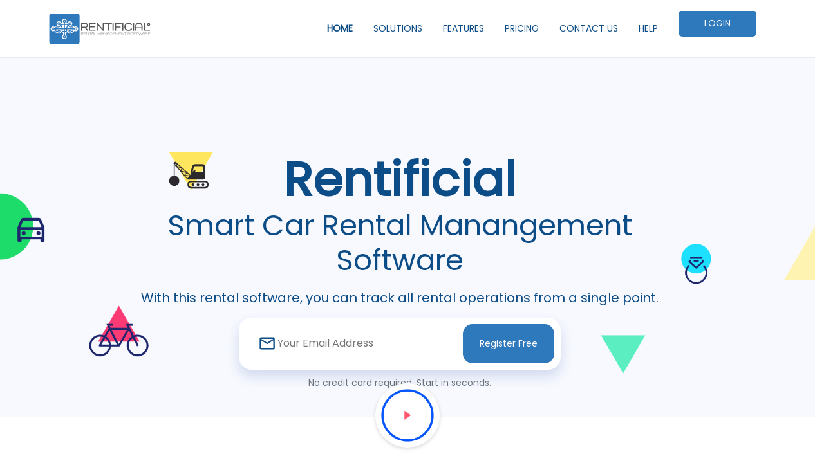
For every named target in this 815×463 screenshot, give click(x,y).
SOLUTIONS (397, 28)
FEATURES (463, 28)
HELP (648, 28)
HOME (340, 28)
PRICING (522, 28)
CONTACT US (588, 28)
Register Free (509, 343)
